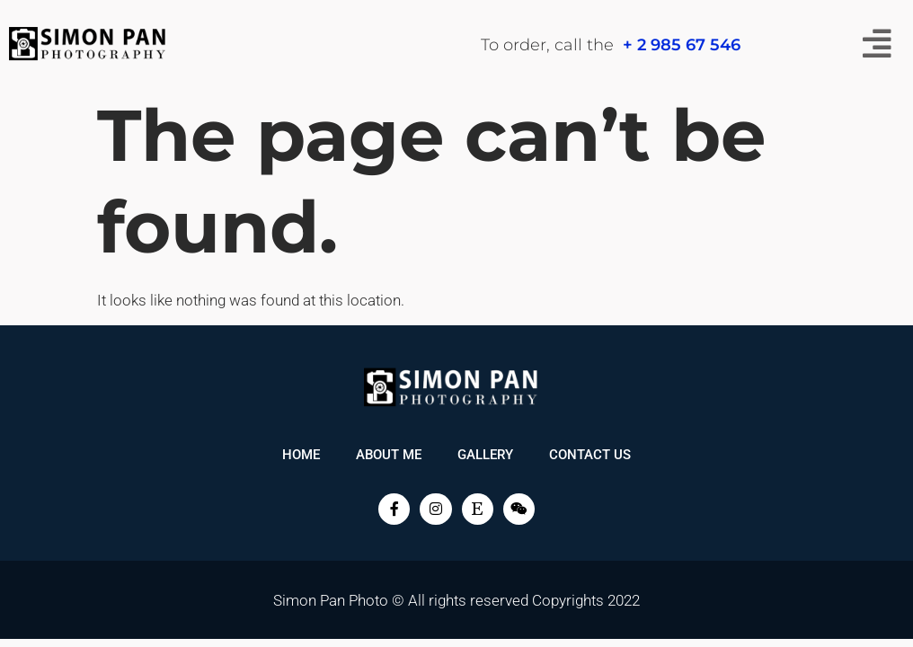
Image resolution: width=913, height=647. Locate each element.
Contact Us (590, 455)
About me (388, 455)
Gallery (485, 455)
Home (301, 455)
